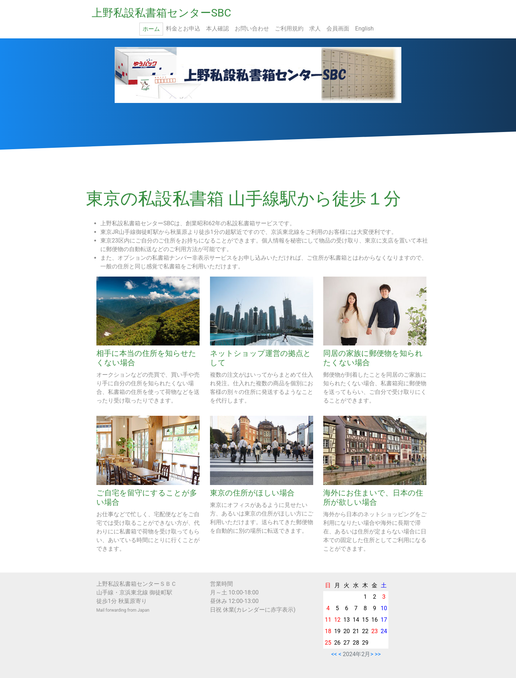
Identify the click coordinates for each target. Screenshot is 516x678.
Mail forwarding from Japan (122, 610)
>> (378, 654)
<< (334, 654)
